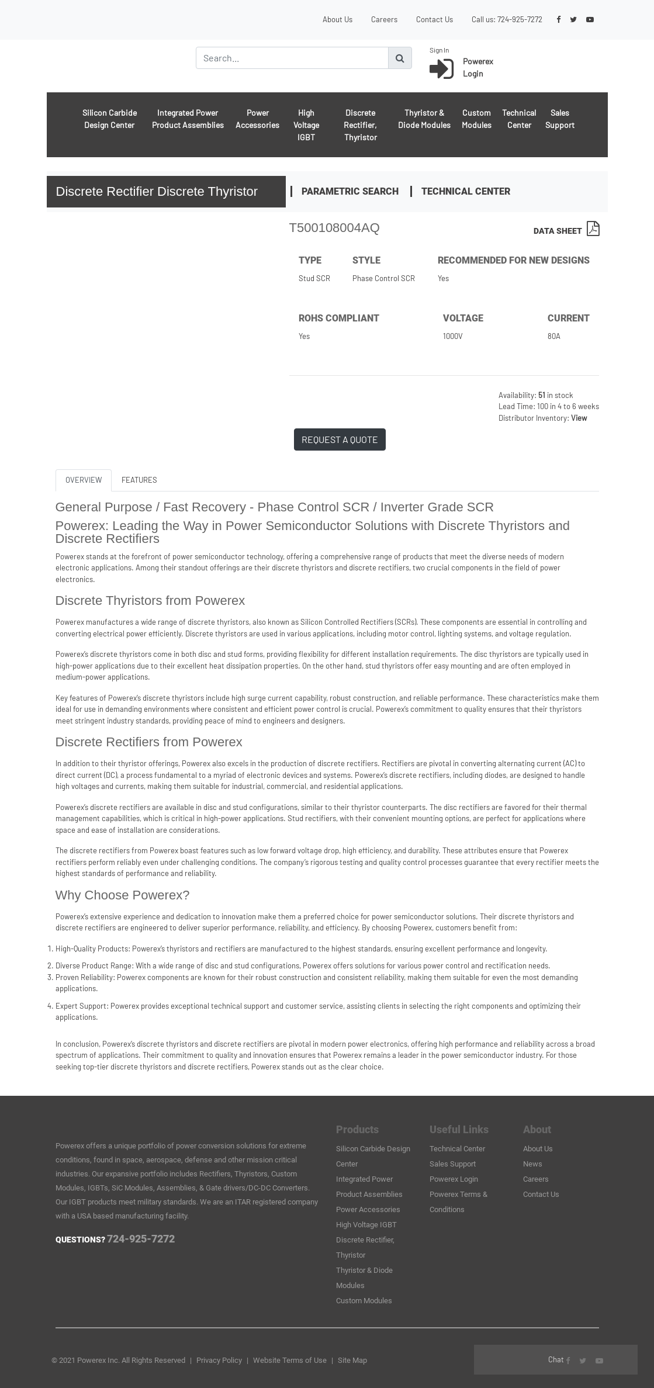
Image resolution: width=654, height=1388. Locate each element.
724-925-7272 (519, 19)
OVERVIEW (83, 479)
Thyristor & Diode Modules (424, 119)
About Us (337, 19)
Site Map (352, 1360)
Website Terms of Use (290, 1360)
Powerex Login (454, 1179)
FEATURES (139, 479)
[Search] (292, 58)
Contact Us (434, 19)
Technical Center (519, 119)
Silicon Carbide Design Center (109, 119)
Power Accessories (257, 119)
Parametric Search (350, 191)
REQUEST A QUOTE (340, 439)
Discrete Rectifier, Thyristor (360, 125)
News (532, 1163)
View (579, 418)
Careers (384, 19)
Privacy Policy (219, 1360)
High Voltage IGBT (306, 125)
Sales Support (560, 119)
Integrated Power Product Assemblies (188, 119)
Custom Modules (477, 119)
